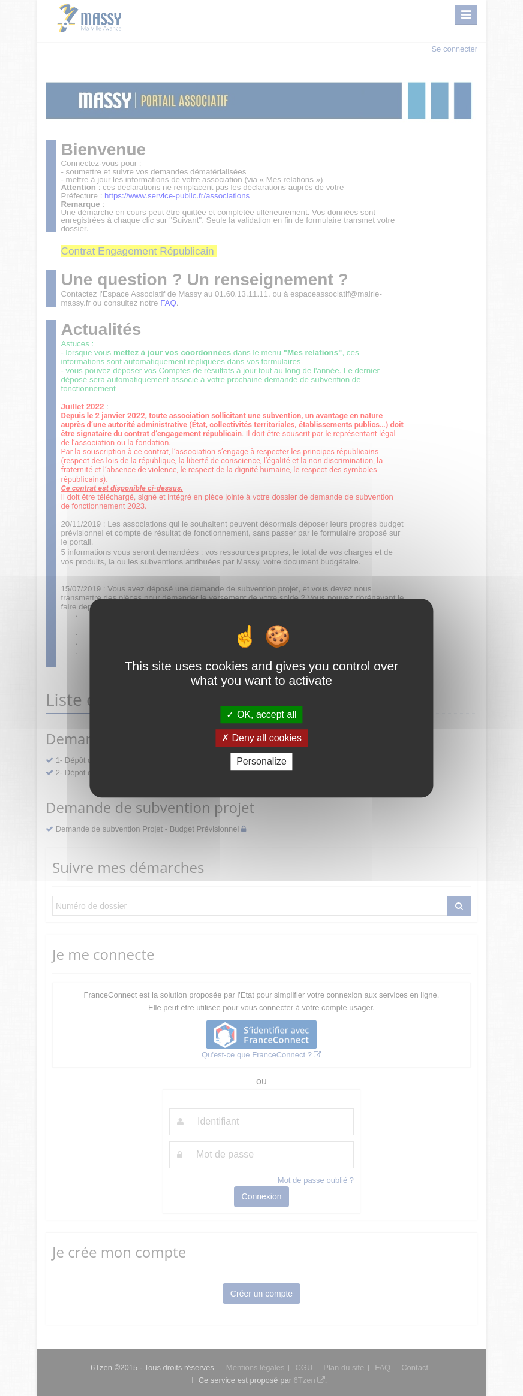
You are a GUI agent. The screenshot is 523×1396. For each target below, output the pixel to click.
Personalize (261, 762)
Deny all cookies (261, 738)
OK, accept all (261, 714)
